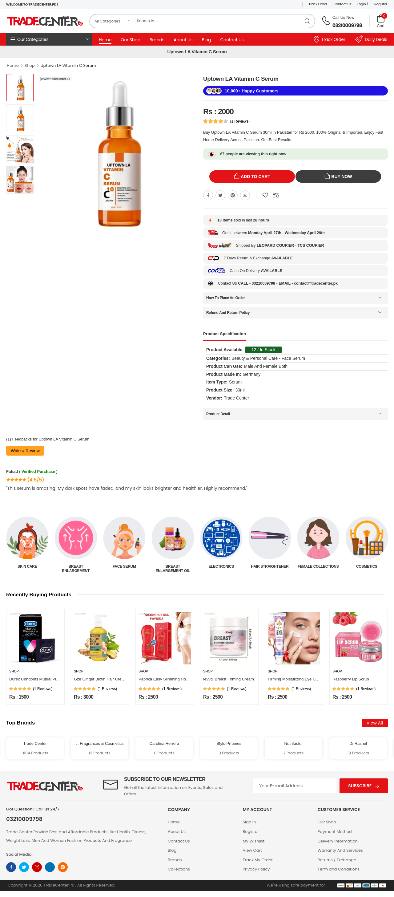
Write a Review (25, 450)
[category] (112, 21)
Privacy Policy (256, 869)
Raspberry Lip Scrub (350, 679)
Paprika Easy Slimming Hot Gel (166, 679)
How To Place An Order (225, 298)
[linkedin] (50, 867)
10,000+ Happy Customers (252, 90)
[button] (49, 39)
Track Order (318, 4)
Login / (362, 4)
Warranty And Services (340, 850)
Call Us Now (343, 17)
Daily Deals (371, 39)
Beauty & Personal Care (27, 568)
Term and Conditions (339, 869)
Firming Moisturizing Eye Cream (296, 679)
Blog (206, 40)
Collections (179, 869)
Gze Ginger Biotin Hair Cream (100, 679)
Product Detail (218, 414)
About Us (183, 40)
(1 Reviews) (240, 121)
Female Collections (366, 566)
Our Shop (130, 40)
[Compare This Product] (276, 195)
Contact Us (342, 4)
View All (375, 723)
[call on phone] (326, 20)
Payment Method (335, 831)
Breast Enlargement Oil (221, 568)
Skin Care (76, 566)
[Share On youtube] (245, 195)
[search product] (307, 21)
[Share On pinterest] (233, 195)
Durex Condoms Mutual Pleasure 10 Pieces (48, 679)
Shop (30, 65)
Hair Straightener (318, 566)
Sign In (249, 822)
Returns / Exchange (337, 860)
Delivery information (338, 841)
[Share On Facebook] (208, 195)
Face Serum (172, 566)
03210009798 (347, 25)
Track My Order (257, 860)
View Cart (252, 850)
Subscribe (360, 786)
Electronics (270, 566)
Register (380, 4)
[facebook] (11, 867)
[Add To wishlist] (265, 195)
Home (105, 40)
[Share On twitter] (220, 195)
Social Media (19, 854)
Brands (157, 40)
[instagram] (37, 867)
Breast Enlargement (124, 568)
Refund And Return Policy (228, 312)
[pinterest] (63, 867)
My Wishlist (253, 841)
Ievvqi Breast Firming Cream (228, 679)
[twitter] (24, 867)
